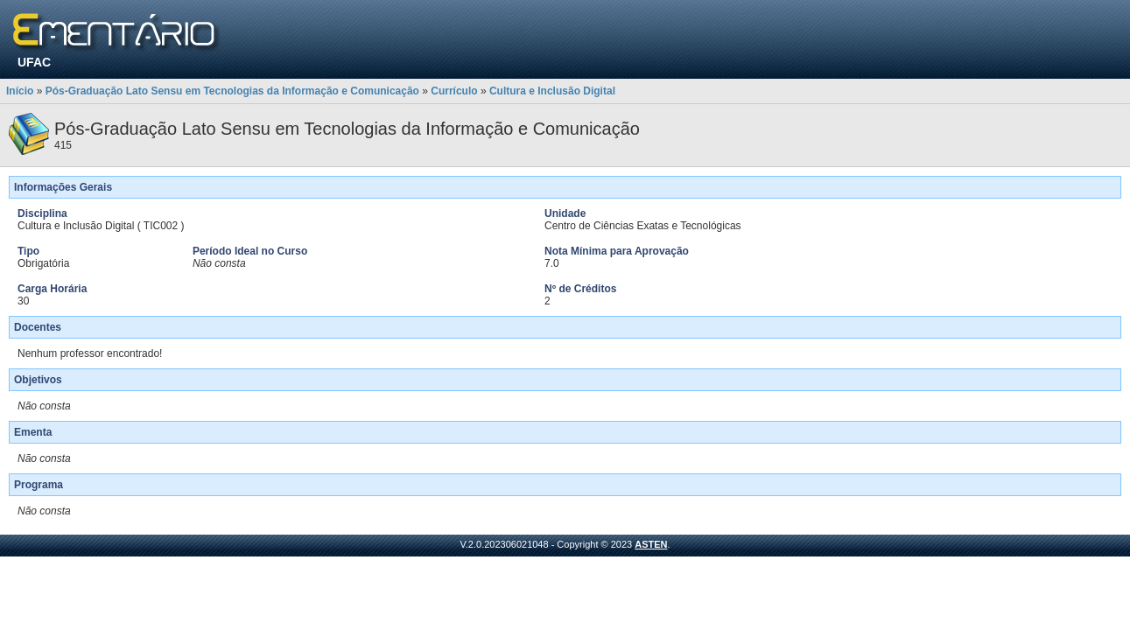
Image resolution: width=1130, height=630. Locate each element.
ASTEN (651, 544)
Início (19, 91)
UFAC (34, 62)
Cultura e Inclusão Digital (552, 91)
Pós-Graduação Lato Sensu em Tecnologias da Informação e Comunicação (232, 91)
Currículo (454, 91)
